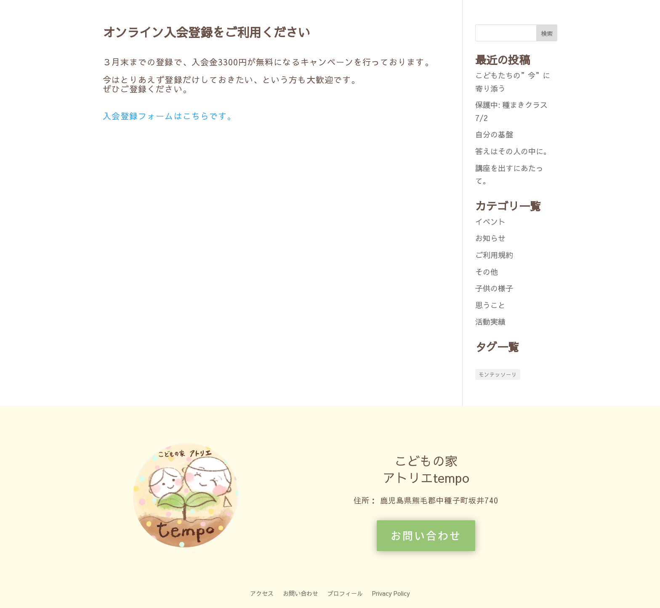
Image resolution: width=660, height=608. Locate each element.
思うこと (490, 305)
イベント (490, 221)
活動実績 (490, 321)
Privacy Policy (391, 592)
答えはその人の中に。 (513, 151)
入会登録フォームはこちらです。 (169, 115)
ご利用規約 (494, 255)
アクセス (262, 592)
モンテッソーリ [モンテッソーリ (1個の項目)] (498, 374)
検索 (547, 33)
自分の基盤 (494, 134)
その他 (486, 271)
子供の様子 (494, 288)
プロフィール (345, 592)
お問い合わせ (426, 535)
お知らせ (490, 238)
